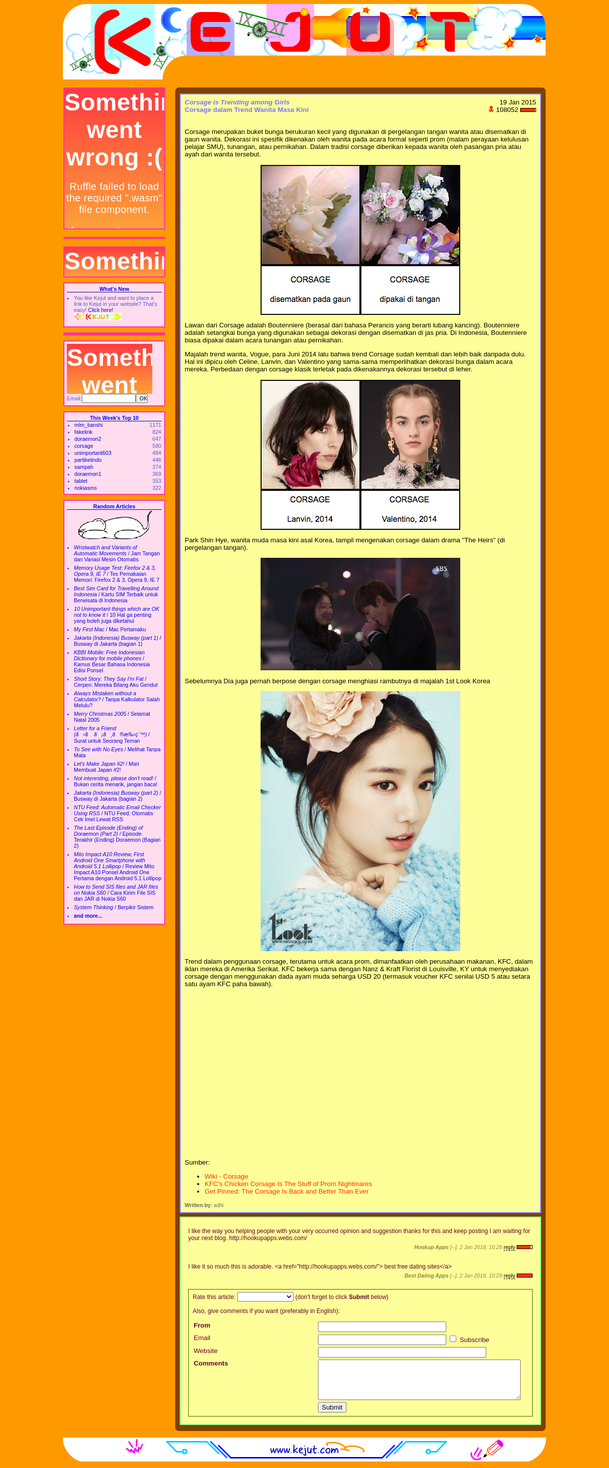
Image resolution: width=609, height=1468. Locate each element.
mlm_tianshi (88, 425)
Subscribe (469, 1340)
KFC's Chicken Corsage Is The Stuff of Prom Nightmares (288, 1184)
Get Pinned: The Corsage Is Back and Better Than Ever (286, 1191)
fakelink (83, 432)
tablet (80, 481)
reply (509, 1247)
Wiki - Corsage (226, 1176)
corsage (83, 446)
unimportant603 (92, 453)
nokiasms (85, 488)
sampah (83, 467)
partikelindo (88, 460)
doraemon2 (87, 439)
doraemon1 (87, 474)
